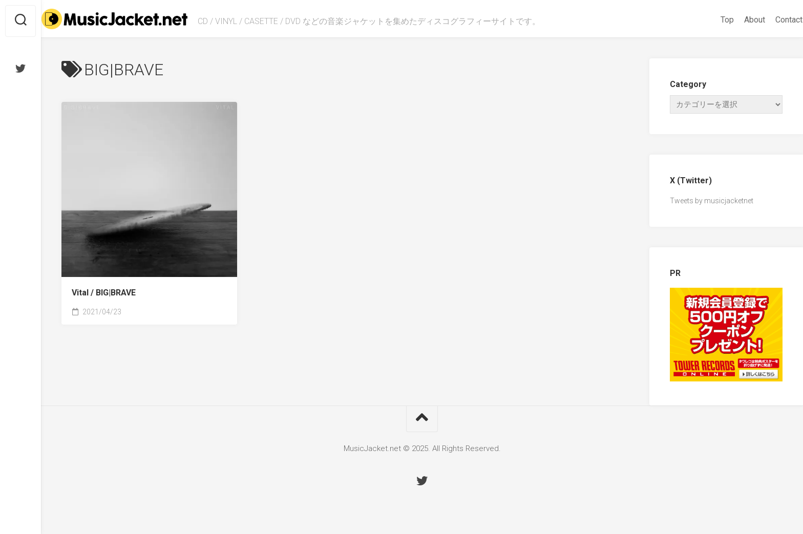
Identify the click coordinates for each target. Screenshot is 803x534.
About (734, 20)
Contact (769, 20)
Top (707, 20)
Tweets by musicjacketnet (711, 201)
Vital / (104, 292)
